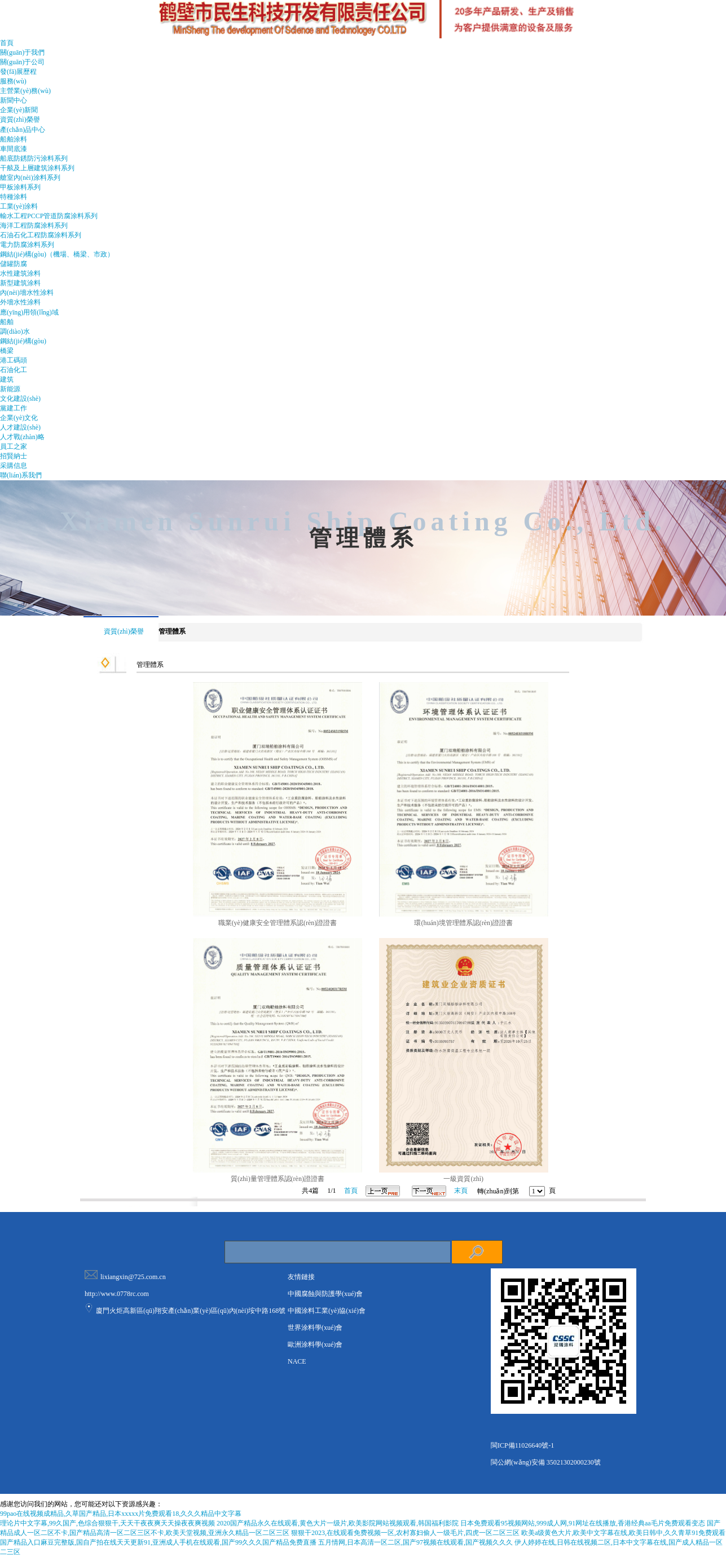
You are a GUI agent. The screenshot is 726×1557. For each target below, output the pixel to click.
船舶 (7, 322)
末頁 (461, 1191)
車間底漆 (13, 149)
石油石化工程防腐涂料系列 (40, 235)
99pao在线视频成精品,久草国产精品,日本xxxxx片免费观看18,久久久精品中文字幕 (120, 1514)
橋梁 (7, 351)
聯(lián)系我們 (21, 475)
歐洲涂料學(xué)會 (315, 1344)
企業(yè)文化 (19, 418)
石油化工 (13, 370)
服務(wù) (13, 81)
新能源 (10, 389)
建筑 (7, 379)
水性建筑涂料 (20, 273)
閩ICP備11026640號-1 (522, 1445)
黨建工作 (13, 408)
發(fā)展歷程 (18, 72)
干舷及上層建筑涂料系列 (37, 168)
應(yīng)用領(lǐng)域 (29, 312)
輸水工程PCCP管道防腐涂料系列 (49, 216)
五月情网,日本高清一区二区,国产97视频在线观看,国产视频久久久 (415, 1542)
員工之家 (13, 446)
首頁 (7, 43)
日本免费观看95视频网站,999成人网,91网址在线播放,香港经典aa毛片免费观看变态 (582, 1523)
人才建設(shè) (20, 427)
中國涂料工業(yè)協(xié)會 (327, 1311)
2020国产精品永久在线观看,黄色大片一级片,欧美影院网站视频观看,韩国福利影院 (338, 1523)
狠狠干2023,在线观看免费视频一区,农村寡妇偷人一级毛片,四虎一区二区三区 (405, 1533)
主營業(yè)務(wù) (25, 91)
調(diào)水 (15, 331)
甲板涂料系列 (20, 187)
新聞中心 (13, 100)
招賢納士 (13, 456)
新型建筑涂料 (20, 283)
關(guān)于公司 (22, 62)
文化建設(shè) (20, 398)
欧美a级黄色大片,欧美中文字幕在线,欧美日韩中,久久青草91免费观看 (623, 1533)
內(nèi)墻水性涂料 (27, 293)
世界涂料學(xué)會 (315, 1328)
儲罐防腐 (13, 264)
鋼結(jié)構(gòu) (23, 341)
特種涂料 (13, 197)
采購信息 (13, 466)
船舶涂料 (13, 139)
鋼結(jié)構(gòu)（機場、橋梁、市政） (57, 254)
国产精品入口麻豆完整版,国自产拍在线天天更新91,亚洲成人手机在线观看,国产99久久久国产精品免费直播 (158, 1542)
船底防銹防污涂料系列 (34, 158)
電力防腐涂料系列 (27, 245)
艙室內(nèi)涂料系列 (30, 178)
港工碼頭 (13, 360)
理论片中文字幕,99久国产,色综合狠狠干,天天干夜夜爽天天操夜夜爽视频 (107, 1523)
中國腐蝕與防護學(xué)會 (325, 1294)
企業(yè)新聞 (19, 110)
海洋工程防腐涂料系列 (34, 225)
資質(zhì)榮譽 (20, 119)
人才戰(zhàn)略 (22, 437)
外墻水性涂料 (20, 302)
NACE (297, 1361)
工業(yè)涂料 (19, 206)
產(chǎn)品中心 (22, 130)
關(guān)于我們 (22, 52)
